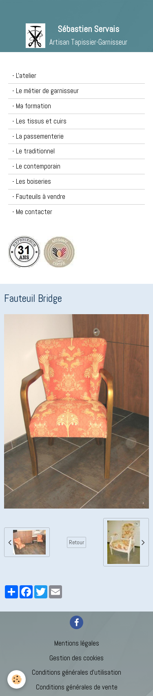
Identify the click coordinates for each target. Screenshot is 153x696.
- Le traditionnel (33, 151)
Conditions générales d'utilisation (76, 672)
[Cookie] (16, 679)
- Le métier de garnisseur (45, 91)
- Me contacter (32, 212)
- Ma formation (31, 106)
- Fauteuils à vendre (38, 196)
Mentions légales (76, 643)
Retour (76, 542)
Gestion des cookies (76, 658)
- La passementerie (38, 136)
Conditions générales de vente (77, 687)
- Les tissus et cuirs (39, 121)
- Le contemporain (36, 166)
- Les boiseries (31, 181)
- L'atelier (24, 75)
